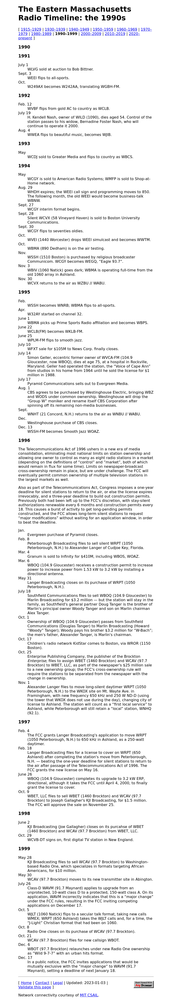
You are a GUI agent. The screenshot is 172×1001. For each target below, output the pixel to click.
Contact (42, 983)
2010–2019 (115, 34)
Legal (58, 983)
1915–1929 (31, 29)
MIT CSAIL (89, 995)
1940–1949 (79, 29)
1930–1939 (55, 29)
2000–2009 (91, 34)
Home (26, 983)
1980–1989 (41, 34)
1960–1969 (127, 29)
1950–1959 (103, 29)
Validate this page (34, 987)
